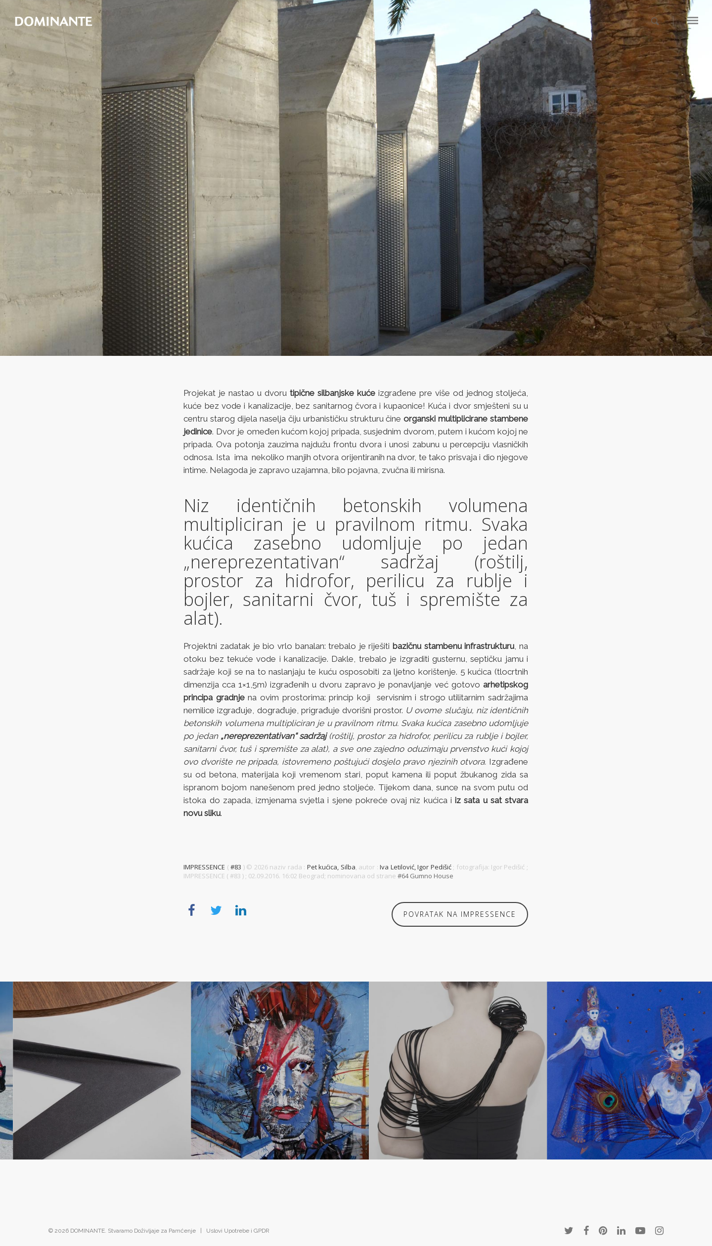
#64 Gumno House (425, 875)
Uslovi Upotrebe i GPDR (237, 1230)
